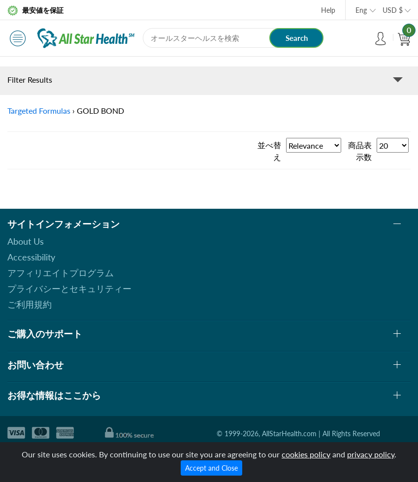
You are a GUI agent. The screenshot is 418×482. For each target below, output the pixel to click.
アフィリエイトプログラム (60, 272)
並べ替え (269, 150)
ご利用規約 (29, 304)
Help (328, 10)
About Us (25, 241)
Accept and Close (211, 468)
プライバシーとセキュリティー (69, 288)
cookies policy (306, 454)
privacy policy (370, 454)
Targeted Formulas (38, 110)
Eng (361, 10)
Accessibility (31, 257)
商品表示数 (360, 150)
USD (393, 10)
